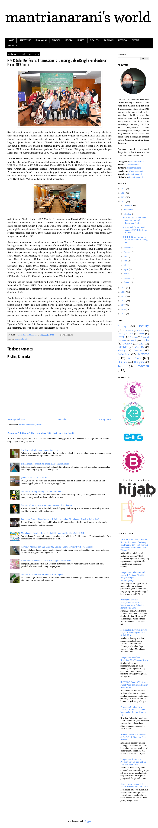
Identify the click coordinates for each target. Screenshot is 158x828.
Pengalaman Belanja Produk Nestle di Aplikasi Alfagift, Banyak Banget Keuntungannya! (133, 576)
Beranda (62, 419)
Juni (126, 260)
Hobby (145, 340)
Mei (126, 265)
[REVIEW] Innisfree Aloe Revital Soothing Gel (42, 574)
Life (141, 343)
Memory (138, 350)
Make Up (139, 347)
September (129, 247)
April (126, 269)
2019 (123, 296)
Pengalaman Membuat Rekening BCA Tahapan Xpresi (45, 464)
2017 (123, 305)
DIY (131, 334)
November (129, 209)
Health (133, 340)
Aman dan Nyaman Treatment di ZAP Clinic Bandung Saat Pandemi (133, 737)
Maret (127, 273)
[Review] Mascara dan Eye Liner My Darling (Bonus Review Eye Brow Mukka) (57, 547)
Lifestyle (23, 339)
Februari (128, 278)
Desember (128, 205)
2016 (123, 309)
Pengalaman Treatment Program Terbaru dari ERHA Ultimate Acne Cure (133, 762)
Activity (122, 326)
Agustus (128, 252)
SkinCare (123, 361)
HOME (11, 40)
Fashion (133, 337)
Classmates (129, 331)
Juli (126, 256)
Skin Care (134, 358)
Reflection (123, 354)
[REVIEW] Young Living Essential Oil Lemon (42, 491)
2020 (123, 292)
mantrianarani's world (78, 17)
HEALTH (80, 40)
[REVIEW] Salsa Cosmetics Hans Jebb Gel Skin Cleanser (46, 505)
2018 (123, 300)
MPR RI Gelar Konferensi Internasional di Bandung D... (135, 240)
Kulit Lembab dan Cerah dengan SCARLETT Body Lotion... (136, 230)
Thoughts (139, 361)
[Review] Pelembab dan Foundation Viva (39, 450)
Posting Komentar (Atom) (30, 424)
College (140, 330)
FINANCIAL (41, 40)
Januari (127, 282)
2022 (123, 201)
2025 (123, 188)
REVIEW (122, 40)
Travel (121, 366)
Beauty (144, 326)
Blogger (87, 821)
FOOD (68, 40)
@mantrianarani (136, 161)
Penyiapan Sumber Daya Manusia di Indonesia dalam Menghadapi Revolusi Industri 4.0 (60, 519)
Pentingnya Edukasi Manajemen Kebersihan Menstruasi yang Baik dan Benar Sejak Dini (132, 603)
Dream (141, 333)
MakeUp (121, 350)
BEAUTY (94, 40)
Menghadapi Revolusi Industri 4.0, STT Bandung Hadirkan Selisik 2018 (53, 533)
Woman (143, 366)
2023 (123, 197)
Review (143, 354)
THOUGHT (13, 45)
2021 (123, 287)
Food (124, 340)
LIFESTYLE (25, 40)
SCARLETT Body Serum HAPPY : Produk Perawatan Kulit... (134, 220)
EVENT (135, 40)
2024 (123, 193)
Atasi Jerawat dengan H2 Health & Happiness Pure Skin (46, 560)
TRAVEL (56, 40)
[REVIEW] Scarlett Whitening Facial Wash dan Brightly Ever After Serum (134, 685)
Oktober (128, 214)
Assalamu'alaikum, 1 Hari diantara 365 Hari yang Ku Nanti (40, 433)
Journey (127, 343)
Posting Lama (105, 419)
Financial (145, 337)
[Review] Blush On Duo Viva (34, 477)
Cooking (121, 334)
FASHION (109, 40)
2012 (123, 313)
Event (17, 339)
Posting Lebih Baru (16, 419)
